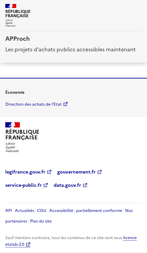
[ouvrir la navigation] (137, 8)
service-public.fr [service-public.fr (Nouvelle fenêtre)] (23, 185)
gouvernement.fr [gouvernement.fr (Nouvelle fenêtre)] (76, 172)
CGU (41, 211)
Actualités (24, 211)
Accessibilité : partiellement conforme (85, 211)
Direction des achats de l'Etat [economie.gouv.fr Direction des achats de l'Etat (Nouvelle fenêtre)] (33, 104)
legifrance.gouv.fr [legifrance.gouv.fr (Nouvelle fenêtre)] (25, 172)
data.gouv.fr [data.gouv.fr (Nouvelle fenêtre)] (67, 185)
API (8, 211)
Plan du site (41, 221)
